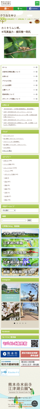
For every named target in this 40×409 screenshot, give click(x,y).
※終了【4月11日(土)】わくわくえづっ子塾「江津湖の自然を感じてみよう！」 (20, 116)
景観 (5, 185)
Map (20, 8)
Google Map (20, 402)
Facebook (33, 8)
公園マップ (6, 90)
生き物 (6, 196)
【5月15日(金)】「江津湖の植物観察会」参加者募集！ (19, 109)
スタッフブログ (7, 168)
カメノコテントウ (8, 135)
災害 (5, 192)
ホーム (4, 67)
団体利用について (8, 94)
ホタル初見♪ (6, 147)
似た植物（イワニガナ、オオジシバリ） (14, 144)
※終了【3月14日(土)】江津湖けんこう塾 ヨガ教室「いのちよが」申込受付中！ (20, 124)
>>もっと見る (7, 151)
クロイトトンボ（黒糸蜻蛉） (11, 141)
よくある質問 (6, 85)
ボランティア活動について (11, 99)
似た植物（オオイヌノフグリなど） (13, 138)
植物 (5, 189)
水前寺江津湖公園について (11, 72)
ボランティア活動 (9, 174)
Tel (6, 8)
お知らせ (5, 76)
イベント (7, 170)
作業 (5, 178)
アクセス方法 (6, 81)
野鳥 (5, 200)
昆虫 (5, 181)
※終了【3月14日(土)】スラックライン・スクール (17, 120)
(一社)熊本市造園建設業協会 (24, 406)
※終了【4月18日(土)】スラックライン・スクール (17, 112)
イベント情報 (7, 164)
